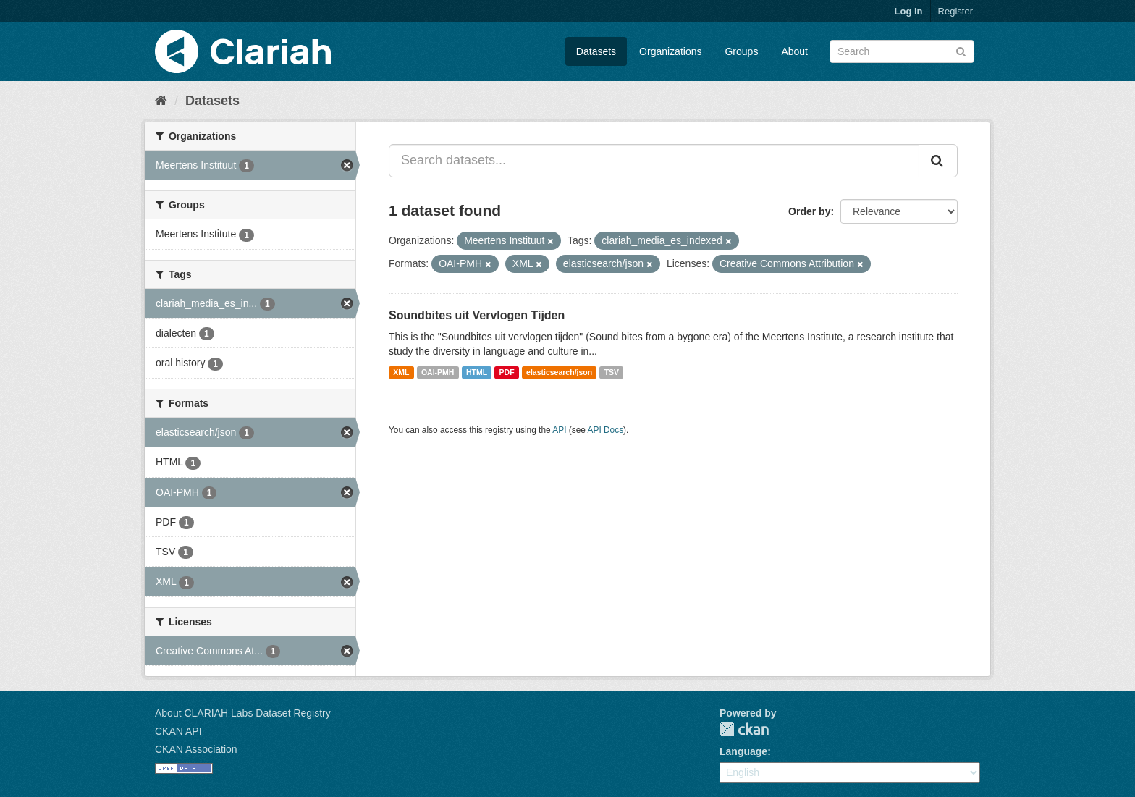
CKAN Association (196, 749)
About (794, 51)
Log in (909, 11)
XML (401, 372)
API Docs (606, 430)
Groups (741, 51)
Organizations (670, 51)
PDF (507, 372)
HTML (476, 372)
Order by (809, 211)
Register (955, 11)
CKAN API (178, 731)
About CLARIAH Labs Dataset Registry (243, 713)
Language (743, 751)
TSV (611, 372)
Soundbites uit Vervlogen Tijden (477, 315)
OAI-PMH (438, 372)
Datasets (596, 51)
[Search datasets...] (654, 160)
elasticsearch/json (559, 372)
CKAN (744, 729)
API (559, 430)
